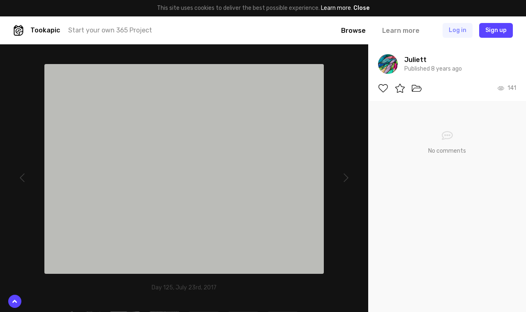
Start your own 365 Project (110, 30)
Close (361, 8)
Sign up (496, 30)
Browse (353, 30)
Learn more (336, 8)
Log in (457, 30)
